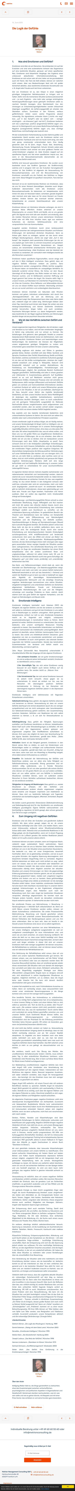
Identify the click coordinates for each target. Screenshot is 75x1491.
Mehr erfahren (45, 1489)
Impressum (7, 1483)
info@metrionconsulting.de (37, 1432)
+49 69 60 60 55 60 (49, 1429)
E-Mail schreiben (20, 1407)
